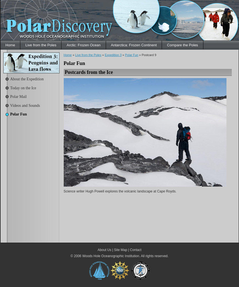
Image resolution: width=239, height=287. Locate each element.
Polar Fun (18, 114)
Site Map (120, 250)
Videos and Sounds (25, 105)
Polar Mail (18, 97)
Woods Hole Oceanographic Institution (110, 256)
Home (10, 45)
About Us (104, 250)
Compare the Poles (182, 45)
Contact (135, 250)
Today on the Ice (23, 88)
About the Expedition (27, 79)
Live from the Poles (40, 45)
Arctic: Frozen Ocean (83, 45)
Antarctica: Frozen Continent (134, 45)
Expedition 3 (113, 55)
